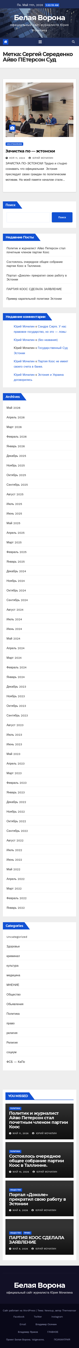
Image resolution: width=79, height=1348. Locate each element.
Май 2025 (13, 523)
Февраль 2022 (17, 898)
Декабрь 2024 (16, 571)
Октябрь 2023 (16, 706)
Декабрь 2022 (16, 802)
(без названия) (48, 340)
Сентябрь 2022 (17, 831)
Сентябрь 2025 (17, 484)
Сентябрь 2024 (17, 600)
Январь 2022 (16, 907)
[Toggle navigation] (40, 42)
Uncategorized (14, 144)
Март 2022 (14, 888)
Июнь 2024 (14, 629)
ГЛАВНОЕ (52, 1332)
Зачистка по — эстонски (30, 151)
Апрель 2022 (16, 879)
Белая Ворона (39, 17)
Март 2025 (14, 542)
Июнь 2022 (14, 859)
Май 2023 (13, 754)
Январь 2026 (16, 446)
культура (12, 965)
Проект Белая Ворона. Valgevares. (25, 1339)
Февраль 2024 (17, 667)
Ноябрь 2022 (16, 811)
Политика (13, 1013)
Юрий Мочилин (41, 158)
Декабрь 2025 (16, 456)
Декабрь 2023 (16, 686)
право (11, 1023)
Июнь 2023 (14, 744)
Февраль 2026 (17, 436)
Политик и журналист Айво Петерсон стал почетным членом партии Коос (38, 1120)
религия (12, 1033)
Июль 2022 (14, 850)
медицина (13, 975)
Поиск (10, 205)
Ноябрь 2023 (16, 696)
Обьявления (15, 1004)
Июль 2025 (14, 504)
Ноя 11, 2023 (17, 158)
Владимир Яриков (28, 1332)
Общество (14, 994)
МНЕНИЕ (13, 985)
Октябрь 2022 (16, 821)
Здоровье (13, 946)
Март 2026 (14, 427)
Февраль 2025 (17, 552)
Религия (12, 1042)
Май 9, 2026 (20, 1210)
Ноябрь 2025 (16, 465)
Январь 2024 (16, 677)
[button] (73, 42)
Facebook (18, 1316)
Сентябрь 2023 (17, 715)
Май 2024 (13, 638)
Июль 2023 (14, 734)
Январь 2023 (16, 792)
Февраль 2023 (17, 782)
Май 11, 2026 (21, 1133)
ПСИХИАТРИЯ (62, 1339)
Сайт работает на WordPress (19, 1310)
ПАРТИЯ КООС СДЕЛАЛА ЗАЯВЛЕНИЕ (34, 289)
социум (11, 1052)
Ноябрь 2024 (16, 581)
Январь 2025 (16, 561)
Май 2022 (13, 869)
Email (23, 1324)
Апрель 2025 (16, 532)
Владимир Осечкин (46, 1324)
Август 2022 (15, 840)
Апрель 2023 (16, 763)
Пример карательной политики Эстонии (34, 298)
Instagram (57, 1316)
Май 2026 (13, 407)
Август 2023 (15, 725)
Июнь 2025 (14, 513)
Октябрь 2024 (16, 590)
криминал (13, 956)
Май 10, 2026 (21, 1172)
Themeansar (69, 1310)
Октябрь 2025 (16, 475)
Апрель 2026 (16, 417)
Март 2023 (14, 773)
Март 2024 (14, 657)
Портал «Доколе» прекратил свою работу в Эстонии (37, 1199)
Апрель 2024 (16, 648)
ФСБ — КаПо (16, 1062)
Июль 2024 (14, 619)
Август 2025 (15, 494)
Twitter (38, 1316)
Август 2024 (15, 609)
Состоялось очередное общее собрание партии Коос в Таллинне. (36, 1161)
